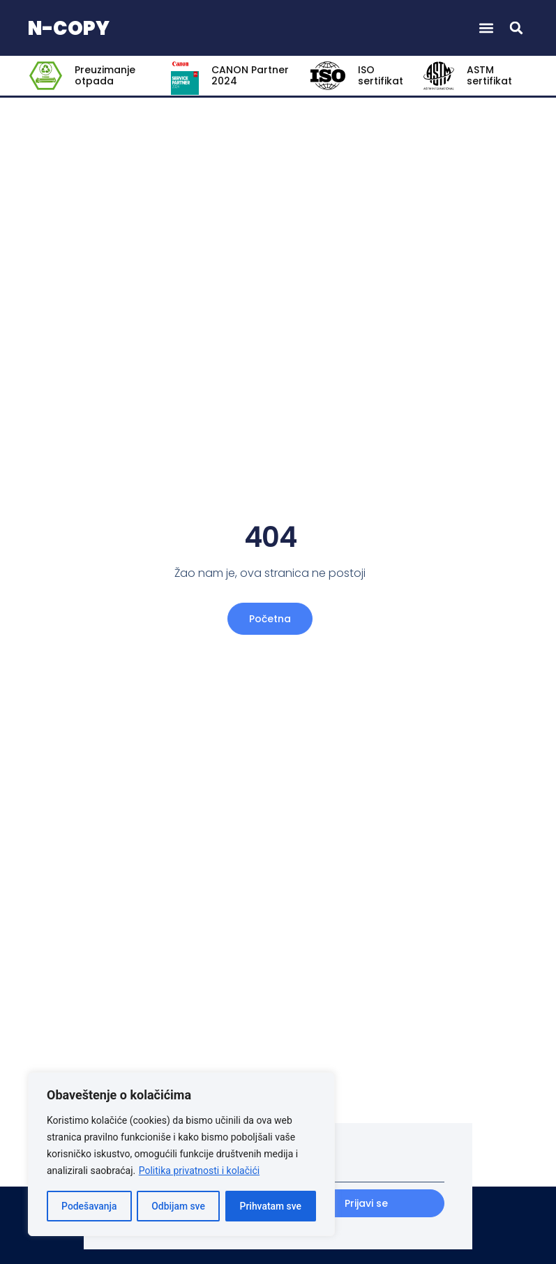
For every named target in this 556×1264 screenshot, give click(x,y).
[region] (181, 1154)
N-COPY (69, 28)
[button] (485, 28)
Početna (270, 619)
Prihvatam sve (270, 1206)
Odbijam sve (178, 1206)
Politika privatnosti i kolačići (199, 1171)
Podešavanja (89, 1206)
